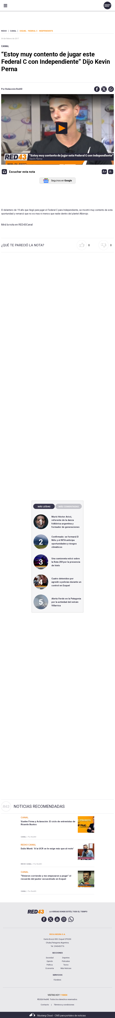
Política (50, 965)
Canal (5, 46)
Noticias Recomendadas (39, 806)
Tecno (65, 965)
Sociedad (50, 958)
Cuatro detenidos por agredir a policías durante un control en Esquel (66, 582)
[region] (57, 435)
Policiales (66, 961)
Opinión (50, 961)
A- (110, 171)
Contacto (45, 1005)
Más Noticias (66, 968)
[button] (96, 89)
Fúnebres (57, 980)
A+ (104, 171)
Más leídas (44, 506)
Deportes (66, 958)
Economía (50, 968)
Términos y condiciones (64, 1005)
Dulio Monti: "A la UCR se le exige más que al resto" (47, 848)
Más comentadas (68, 506)
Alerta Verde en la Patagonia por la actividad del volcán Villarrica (66, 602)
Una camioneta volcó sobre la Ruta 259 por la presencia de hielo (65, 562)
